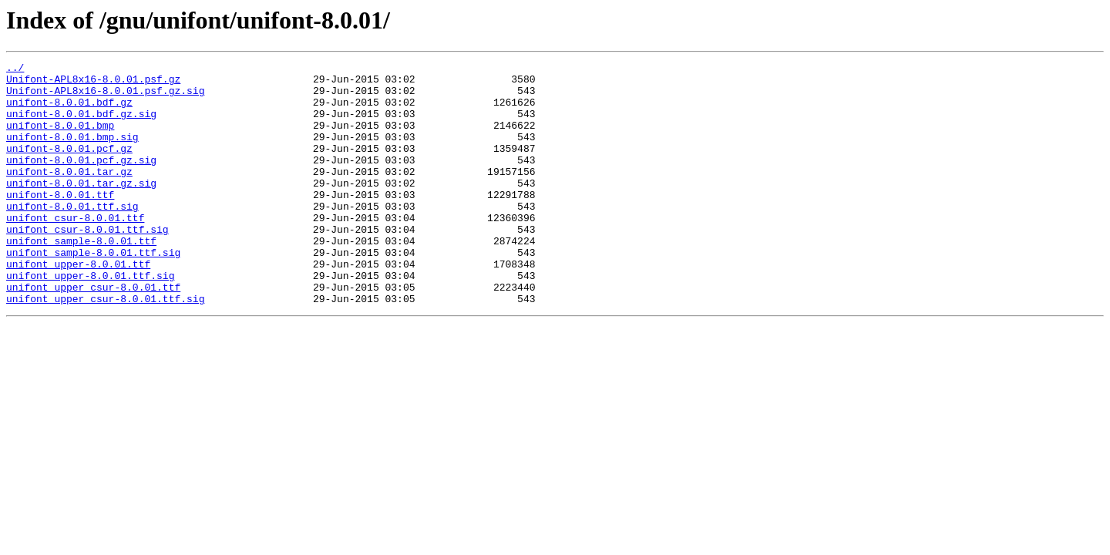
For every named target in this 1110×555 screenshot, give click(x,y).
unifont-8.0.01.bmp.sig (72, 153)
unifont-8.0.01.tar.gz (69, 194)
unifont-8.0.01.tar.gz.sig (81, 208)
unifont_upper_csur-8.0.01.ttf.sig (105, 347)
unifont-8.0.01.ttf (60, 222)
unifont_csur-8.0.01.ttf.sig (87, 264)
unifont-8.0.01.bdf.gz (69, 111)
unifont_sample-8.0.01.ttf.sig (93, 291)
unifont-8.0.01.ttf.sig (72, 236)
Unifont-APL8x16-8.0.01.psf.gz (93, 83)
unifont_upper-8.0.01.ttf (78, 305)
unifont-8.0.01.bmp (60, 139)
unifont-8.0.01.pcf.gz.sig (81, 180)
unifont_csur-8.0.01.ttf (75, 250)
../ (15, 69)
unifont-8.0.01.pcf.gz (69, 166)
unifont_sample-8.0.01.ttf (81, 277)
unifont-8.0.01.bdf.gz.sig (81, 125)
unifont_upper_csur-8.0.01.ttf (93, 333)
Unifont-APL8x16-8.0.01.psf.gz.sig (105, 97)
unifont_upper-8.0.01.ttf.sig (90, 319)
